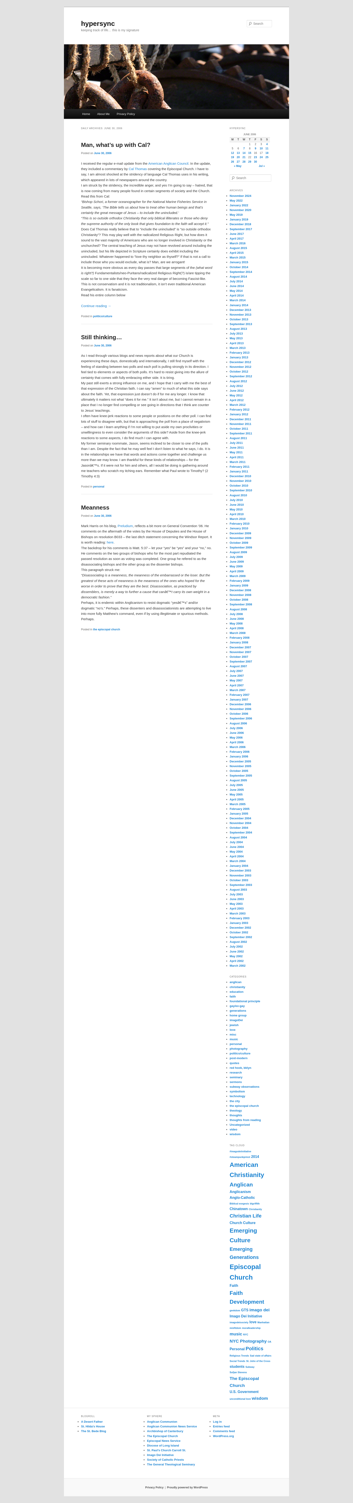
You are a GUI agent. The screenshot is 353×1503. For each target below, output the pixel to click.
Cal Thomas (138, 169)
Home (86, 114)
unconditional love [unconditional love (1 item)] (240, 1398)
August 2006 (238, 723)
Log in (217, 1421)
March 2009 (238, 576)
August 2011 (238, 438)
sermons (236, 1082)
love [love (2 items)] (253, 1322)
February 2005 (239, 809)
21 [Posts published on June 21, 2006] (243, 157)
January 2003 (239, 923)
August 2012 (238, 381)
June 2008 (237, 618)
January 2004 (239, 865)
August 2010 (238, 495)
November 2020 (240, 210)
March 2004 (238, 861)
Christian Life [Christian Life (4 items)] (245, 1216)
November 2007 (240, 652)
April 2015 (237, 252)
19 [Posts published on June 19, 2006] (232, 157)
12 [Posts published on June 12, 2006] (232, 153)
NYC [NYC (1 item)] (245, 1334)
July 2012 (236, 386)
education (236, 991)
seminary (236, 1077)
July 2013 (236, 333)
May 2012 (236, 395)
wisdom (235, 1134)
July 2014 (236, 281)
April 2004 (237, 856)
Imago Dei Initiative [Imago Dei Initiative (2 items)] (246, 1316)
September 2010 (241, 490)
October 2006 (239, 713)
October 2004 (239, 827)
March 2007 (238, 690)
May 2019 (236, 214)
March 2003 (238, 913)
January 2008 (239, 642)
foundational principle (245, 1001)
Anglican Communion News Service (172, 1426)
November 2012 (240, 366)
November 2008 (240, 595)
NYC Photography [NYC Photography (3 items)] (248, 1341)
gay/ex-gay (237, 1006)
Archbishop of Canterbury (165, 1431)
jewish (234, 1025)
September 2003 (241, 885)
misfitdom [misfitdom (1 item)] (235, 1328)
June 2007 (237, 675)
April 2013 (237, 343)
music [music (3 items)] (236, 1334)
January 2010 (239, 528)
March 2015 (238, 257)
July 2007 (236, 671)
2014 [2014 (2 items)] (255, 1157)
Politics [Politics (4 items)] (254, 1348)
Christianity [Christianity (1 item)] (255, 1209)
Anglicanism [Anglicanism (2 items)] (240, 1192)
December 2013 (240, 310)
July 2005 (236, 785)
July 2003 (236, 894)
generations (238, 1010)
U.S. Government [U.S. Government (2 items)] (244, 1392)
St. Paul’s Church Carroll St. (166, 1450)
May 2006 (236, 737)
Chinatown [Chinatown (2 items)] (239, 1209)
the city (235, 1101)
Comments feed (224, 1431)
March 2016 (238, 243)
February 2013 (239, 352)
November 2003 (240, 875)
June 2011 (237, 447)
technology (237, 1096)
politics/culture (102, 316)
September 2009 (241, 547)
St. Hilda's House (93, 1426)
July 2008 (236, 614)
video (233, 1129)
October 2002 (239, 932)
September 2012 (241, 376)
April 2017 (237, 238)
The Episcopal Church (162, 1436)
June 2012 (237, 390)
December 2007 (240, 647)
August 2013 (238, 328)
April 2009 (237, 571)
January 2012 (239, 414)
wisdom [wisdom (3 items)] (260, 1398)
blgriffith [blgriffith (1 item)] (255, 1203)
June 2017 (237, 234)
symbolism (237, 1091)
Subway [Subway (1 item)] (249, 1367)
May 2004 (236, 851)
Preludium (125, 526)
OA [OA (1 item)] (269, 1341)
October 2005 (239, 771)
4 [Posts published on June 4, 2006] (267, 144)
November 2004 (240, 823)
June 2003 (237, 899)
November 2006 (240, 709)
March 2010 (238, 519)
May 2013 (236, 338)
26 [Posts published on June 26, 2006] (232, 161)
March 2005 (238, 804)
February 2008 (239, 637)
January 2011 (239, 471)
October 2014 (239, 267)
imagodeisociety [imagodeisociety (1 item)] (239, 1322)
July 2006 (236, 728)
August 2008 (238, 609)
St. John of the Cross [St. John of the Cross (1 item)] (258, 1361)
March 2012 (238, 405)
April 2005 (237, 799)
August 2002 (238, 942)
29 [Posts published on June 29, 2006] (249, 161)
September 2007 (241, 661)
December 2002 (240, 927)
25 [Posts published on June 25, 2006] (266, 157)
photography (238, 1048)
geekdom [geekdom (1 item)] (235, 1310)
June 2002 (237, 951)
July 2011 (236, 443)
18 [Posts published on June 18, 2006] (266, 153)
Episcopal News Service (164, 1440)
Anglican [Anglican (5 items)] (241, 1185)
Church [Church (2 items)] (236, 1223)
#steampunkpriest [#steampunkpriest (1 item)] (240, 1157)
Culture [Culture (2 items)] (249, 1223)
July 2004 (236, 842)
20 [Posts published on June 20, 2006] (238, 157)
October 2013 (239, 319)
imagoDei (236, 1020)
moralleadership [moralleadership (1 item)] (251, 1328)
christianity (237, 987)
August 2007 (238, 666)
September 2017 (241, 229)
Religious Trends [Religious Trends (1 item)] (239, 1355)
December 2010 (240, 476)
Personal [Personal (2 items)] (237, 1349)
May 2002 (236, 956)
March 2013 (238, 348)
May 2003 (236, 903)
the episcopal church (106, 629)
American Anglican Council (168, 163)
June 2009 (237, 561)
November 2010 (240, 481)
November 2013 (240, 314)
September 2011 (241, 433)
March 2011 (238, 462)
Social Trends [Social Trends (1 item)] (237, 1361)
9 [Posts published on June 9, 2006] (255, 148)
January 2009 (239, 585)
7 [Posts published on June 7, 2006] (244, 148)
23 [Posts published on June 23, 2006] (255, 157)
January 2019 (239, 219)
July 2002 (236, 946)
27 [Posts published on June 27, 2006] (238, 161)
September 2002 (241, 937)
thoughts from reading (245, 1120)
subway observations (244, 1086)
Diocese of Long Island (163, 1445)
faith (233, 996)
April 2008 (237, 628)
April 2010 (237, 514)
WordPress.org (223, 1436)
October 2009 (239, 542)
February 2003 (239, 918)
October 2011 (239, 428)
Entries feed (221, 1426)
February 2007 (239, 694)
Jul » (262, 166)
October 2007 (239, 656)
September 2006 (241, 718)
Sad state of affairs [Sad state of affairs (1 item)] (260, 1355)
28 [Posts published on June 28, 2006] (243, 161)
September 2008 (241, 604)
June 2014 (237, 286)
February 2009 (239, 580)
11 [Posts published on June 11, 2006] (266, 148)
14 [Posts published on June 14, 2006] (243, 153)
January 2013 (239, 357)
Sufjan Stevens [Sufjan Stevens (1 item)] (238, 1372)
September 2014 (241, 272)
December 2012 (240, 362)
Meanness (95, 507)
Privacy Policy (126, 114)
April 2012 (237, 400)
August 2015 (238, 248)
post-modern (238, 1058)
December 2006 (240, 704)
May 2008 (236, 623)
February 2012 (239, 409)
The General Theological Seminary (171, 1464)
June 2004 (237, 847)
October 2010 (239, 485)
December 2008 (240, 590)
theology (236, 1110)
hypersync (98, 23)
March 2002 (238, 965)
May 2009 (236, 566)
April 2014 (237, 295)
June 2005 (237, 789)
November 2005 (240, 766)
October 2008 (239, 599)
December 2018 (240, 224)
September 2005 (241, 775)
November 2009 (240, 538)
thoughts (236, 1115)
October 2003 (239, 880)
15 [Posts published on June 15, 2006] (249, 153)
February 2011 (239, 466)
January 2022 (239, 205)
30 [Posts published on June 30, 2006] (255, 161)
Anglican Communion (162, 1421)
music (234, 1039)
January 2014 (239, 305)
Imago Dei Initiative (160, 1455)
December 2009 (240, 533)
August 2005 (238, 780)
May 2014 (236, 290)
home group (238, 1015)
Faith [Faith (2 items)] (234, 1285)
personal (98, 486)
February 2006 (239, 751)
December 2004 (240, 818)
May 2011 (236, 452)
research (236, 1072)
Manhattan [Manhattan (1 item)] (263, 1322)
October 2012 (239, 371)
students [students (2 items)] (237, 1366)
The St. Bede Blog (93, 1431)
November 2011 (240, 424)
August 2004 (238, 837)
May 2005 (236, 794)
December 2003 (240, 870)
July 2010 (236, 500)
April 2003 (237, 908)
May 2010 (236, 509)
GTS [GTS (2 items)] (245, 1310)
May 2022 (236, 200)
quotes (234, 1063)
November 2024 (240, 196)
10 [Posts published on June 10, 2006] (261, 148)
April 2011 (237, 457)
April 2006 (237, 742)
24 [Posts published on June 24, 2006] (261, 157)
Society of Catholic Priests (165, 1459)
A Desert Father (92, 1421)
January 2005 (239, 813)
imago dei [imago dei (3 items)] (259, 1310)
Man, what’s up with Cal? (115, 145)
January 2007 (239, 699)
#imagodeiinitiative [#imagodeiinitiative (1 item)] (240, 1151)
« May (237, 166)
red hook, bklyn (240, 1067)
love (232, 1029)
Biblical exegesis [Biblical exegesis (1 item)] (239, 1203)
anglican (236, 982)
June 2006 (237, 733)
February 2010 (239, 523)
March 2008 (238, 633)
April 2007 (237, 685)
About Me (103, 114)
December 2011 (240, 419)
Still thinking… (101, 337)
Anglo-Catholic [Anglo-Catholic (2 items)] (242, 1198)
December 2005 (240, 761)
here (110, 542)
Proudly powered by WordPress (187, 1487)
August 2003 (238, 889)
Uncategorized (240, 1124)
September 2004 (241, 832)
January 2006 (239, 756)
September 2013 (241, 324)
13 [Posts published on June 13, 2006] (238, 153)
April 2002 (237, 961)
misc (233, 1034)
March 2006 (238, 747)
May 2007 (236, 680)
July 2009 (236, 557)
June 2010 (237, 504)
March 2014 (238, 300)
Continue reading (96, 306)
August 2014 (238, 276)
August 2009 (238, 552)
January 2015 (239, 262)
